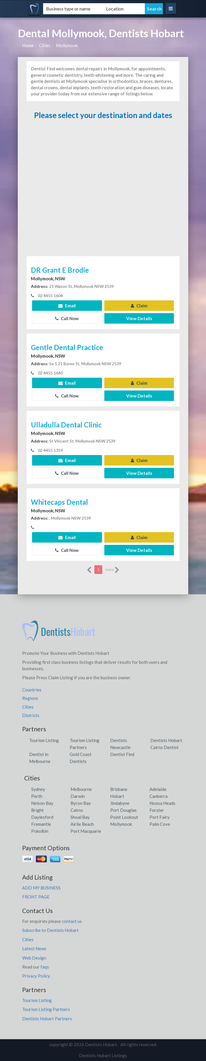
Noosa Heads (162, 803)
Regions (30, 698)
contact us (72, 921)
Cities (44, 45)
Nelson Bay (42, 803)
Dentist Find (122, 754)
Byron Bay (81, 803)
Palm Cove (159, 824)
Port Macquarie (86, 831)
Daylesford (42, 817)
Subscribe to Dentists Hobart (50, 930)
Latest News (34, 948)
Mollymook (67, 45)
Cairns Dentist (164, 747)
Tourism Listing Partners (46, 1009)
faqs (45, 966)
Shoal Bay (80, 817)
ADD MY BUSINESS (41, 887)
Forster (156, 810)
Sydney (38, 789)
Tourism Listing (44, 740)
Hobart (117, 796)
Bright (37, 810)
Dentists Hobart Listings (103, 1055)
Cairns (77, 810)
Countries (31, 689)
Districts (30, 715)
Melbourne (81, 789)
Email (67, 305)
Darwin (78, 796)
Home (28, 45)
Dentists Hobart (166, 740)
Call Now (67, 318)
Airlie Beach (82, 824)
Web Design (34, 957)
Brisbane (118, 789)
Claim (139, 305)
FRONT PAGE (36, 896)
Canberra (158, 796)
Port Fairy (159, 817)
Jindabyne (119, 803)
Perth (36, 796)
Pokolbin (39, 831)
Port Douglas (123, 810)
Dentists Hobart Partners (47, 1018)
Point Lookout (124, 817)
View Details (139, 318)
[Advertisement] (103, 190)
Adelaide (157, 789)
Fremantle (41, 824)
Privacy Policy (36, 975)
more (112, 569)
